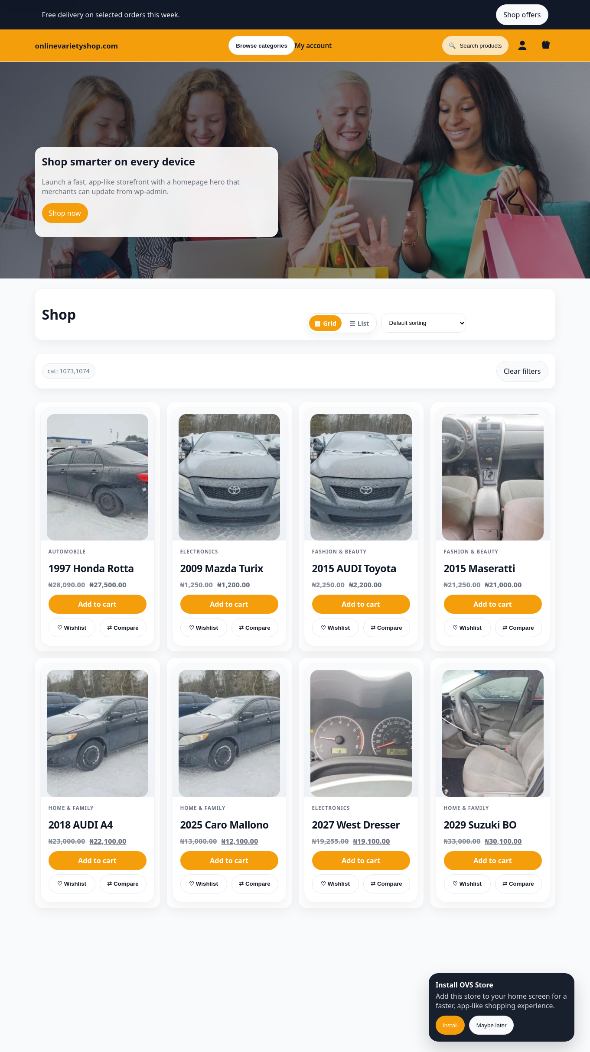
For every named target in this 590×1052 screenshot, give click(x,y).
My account (313, 45)
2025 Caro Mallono (224, 825)
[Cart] (545, 45)
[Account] (522, 45)
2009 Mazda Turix (221, 568)
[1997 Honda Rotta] (97, 477)
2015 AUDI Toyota (354, 568)
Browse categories (261, 45)
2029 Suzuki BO (480, 825)
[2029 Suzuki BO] (493, 733)
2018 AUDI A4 (81, 825)
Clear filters (522, 371)
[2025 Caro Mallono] (229, 733)
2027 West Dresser (356, 825)
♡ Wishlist (71, 628)
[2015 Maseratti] (493, 477)
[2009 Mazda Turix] (229, 477)
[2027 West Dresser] (361, 733)
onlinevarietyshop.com (76, 46)
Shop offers (522, 14)
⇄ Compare (122, 628)
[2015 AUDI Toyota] (361, 477)
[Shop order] (423, 323)
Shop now (65, 213)
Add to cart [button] (97, 604)
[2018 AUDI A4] (97, 733)
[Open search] (475, 45)
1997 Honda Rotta (91, 568)
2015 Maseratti (479, 568)
